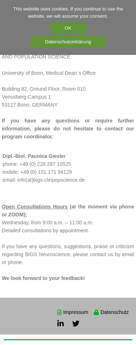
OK (68, 28)
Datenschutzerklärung (68, 41)
